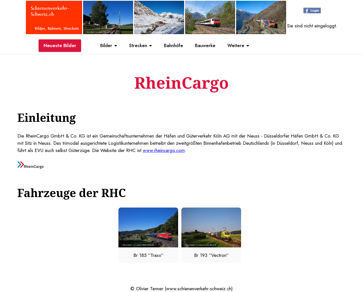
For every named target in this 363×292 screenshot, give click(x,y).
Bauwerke (206, 45)
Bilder (104, 45)
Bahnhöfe (174, 45)
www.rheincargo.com (164, 150)
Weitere (237, 45)
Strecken (137, 45)
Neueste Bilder (60, 45)
